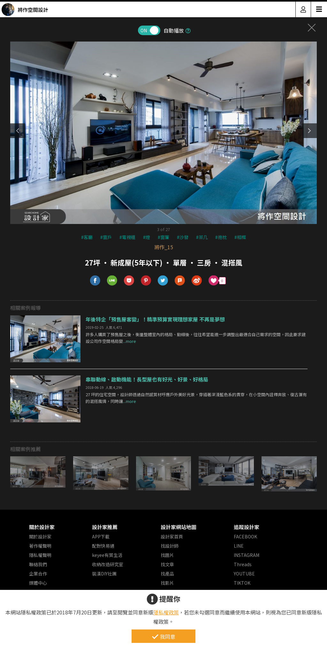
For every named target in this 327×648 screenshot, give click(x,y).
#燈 (146, 237)
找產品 (167, 573)
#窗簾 (163, 237)
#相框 (240, 237)
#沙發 (182, 237)
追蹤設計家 (246, 527)
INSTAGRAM (246, 555)
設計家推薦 (105, 527)
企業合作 (38, 573)
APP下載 (101, 536)
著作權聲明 (40, 546)
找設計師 (170, 546)
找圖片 (167, 555)
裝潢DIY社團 (104, 573)
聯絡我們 (38, 564)
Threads (243, 564)
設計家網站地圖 (178, 527)
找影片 (167, 583)
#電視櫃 (127, 237)
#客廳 (87, 237)
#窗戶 (106, 237)
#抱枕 (221, 237)
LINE (239, 546)
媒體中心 (38, 583)
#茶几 (202, 237)
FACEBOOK (245, 536)
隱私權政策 (166, 612)
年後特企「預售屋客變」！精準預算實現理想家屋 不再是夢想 (155, 319)
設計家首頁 (172, 536)
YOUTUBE (244, 573)
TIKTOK (242, 583)
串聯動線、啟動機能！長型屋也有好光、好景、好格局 (147, 379)
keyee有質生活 (107, 555)
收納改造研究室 (107, 564)
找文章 (167, 564)
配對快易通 (103, 546)
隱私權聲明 (40, 555)
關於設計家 (42, 527)
